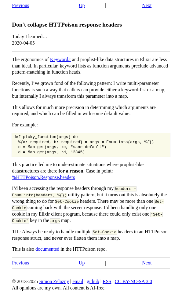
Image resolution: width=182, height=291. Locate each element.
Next (146, 5)
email (77, 281)
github (93, 281)
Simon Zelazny (54, 281)
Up (82, 5)
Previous (20, 5)
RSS (107, 281)
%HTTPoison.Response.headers (43, 177)
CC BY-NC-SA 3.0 (133, 281)
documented (47, 249)
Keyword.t (60, 59)
